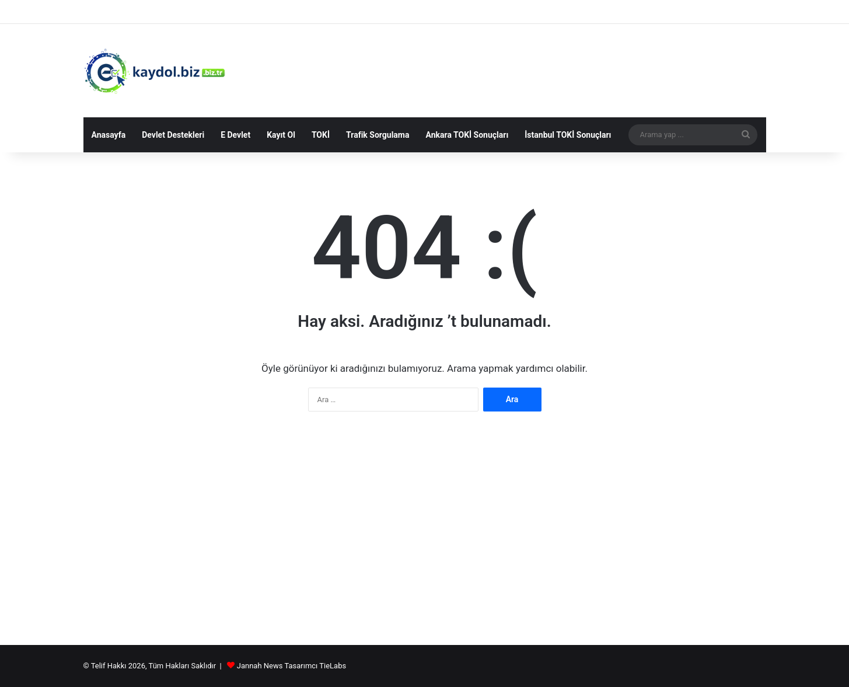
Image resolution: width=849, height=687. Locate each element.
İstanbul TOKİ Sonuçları (568, 135)
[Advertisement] (425, 534)
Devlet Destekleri (173, 135)
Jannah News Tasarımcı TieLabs (291, 665)
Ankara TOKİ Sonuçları (466, 135)
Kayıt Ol (281, 135)
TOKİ (321, 135)
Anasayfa (109, 135)
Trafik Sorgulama (377, 135)
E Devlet (235, 135)
